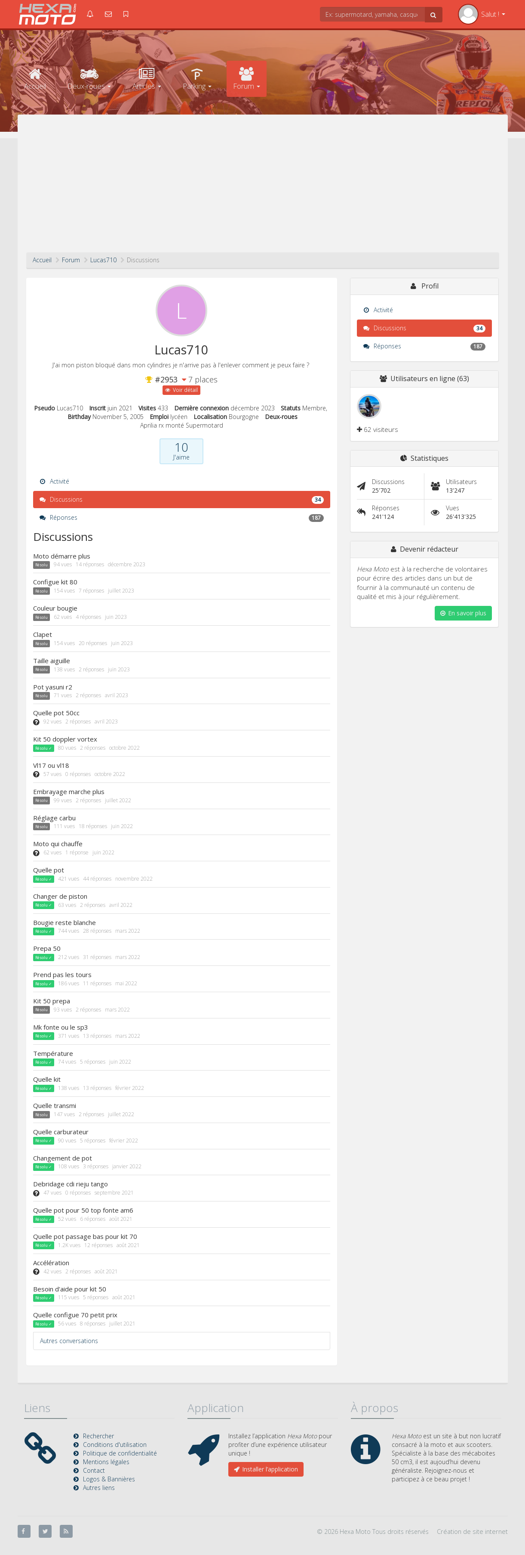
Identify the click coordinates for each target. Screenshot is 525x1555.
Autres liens (99, 1488)
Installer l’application (266, 1469)
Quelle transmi (54, 1105)
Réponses (182, 517)
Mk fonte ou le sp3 (60, 1027)
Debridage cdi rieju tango (70, 1183)
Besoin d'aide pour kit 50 (69, 1289)
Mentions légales (106, 1462)
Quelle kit (47, 1079)
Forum (246, 79)
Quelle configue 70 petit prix (75, 1314)
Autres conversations (69, 1341)
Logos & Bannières (109, 1479)
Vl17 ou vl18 (51, 765)
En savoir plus (463, 613)
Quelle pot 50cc (56, 712)
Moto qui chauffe (58, 843)
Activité (54, 481)
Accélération (51, 1262)
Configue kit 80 (55, 581)
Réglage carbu (54, 817)
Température (53, 1053)
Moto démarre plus (61, 556)
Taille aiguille (51, 660)
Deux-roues (89, 79)
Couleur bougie (55, 608)
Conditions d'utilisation (115, 1444)
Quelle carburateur (61, 1131)
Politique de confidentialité (120, 1453)
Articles (146, 79)
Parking (197, 79)
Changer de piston (60, 896)
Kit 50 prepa (51, 1000)
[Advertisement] (262, 187)
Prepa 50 (47, 948)
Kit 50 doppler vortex (65, 739)
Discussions (182, 499)
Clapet (42, 634)
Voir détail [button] (181, 390)
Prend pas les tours (62, 974)
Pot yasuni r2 (52, 687)
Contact (94, 1470)
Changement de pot (62, 1158)
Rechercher (98, 1436)
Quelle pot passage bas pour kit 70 (85, 1236)
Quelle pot (48, 870)
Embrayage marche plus (68, 791)
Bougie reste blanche (64, 922)
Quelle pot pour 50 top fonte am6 (83, 1210)
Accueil (35, 79)
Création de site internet (472, 1531)
